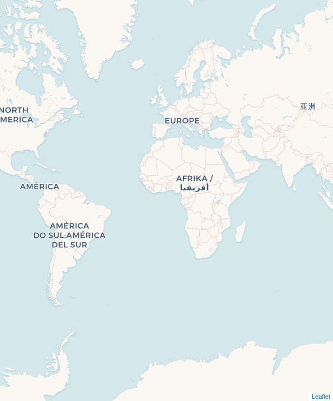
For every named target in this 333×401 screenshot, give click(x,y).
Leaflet (321, 396)
